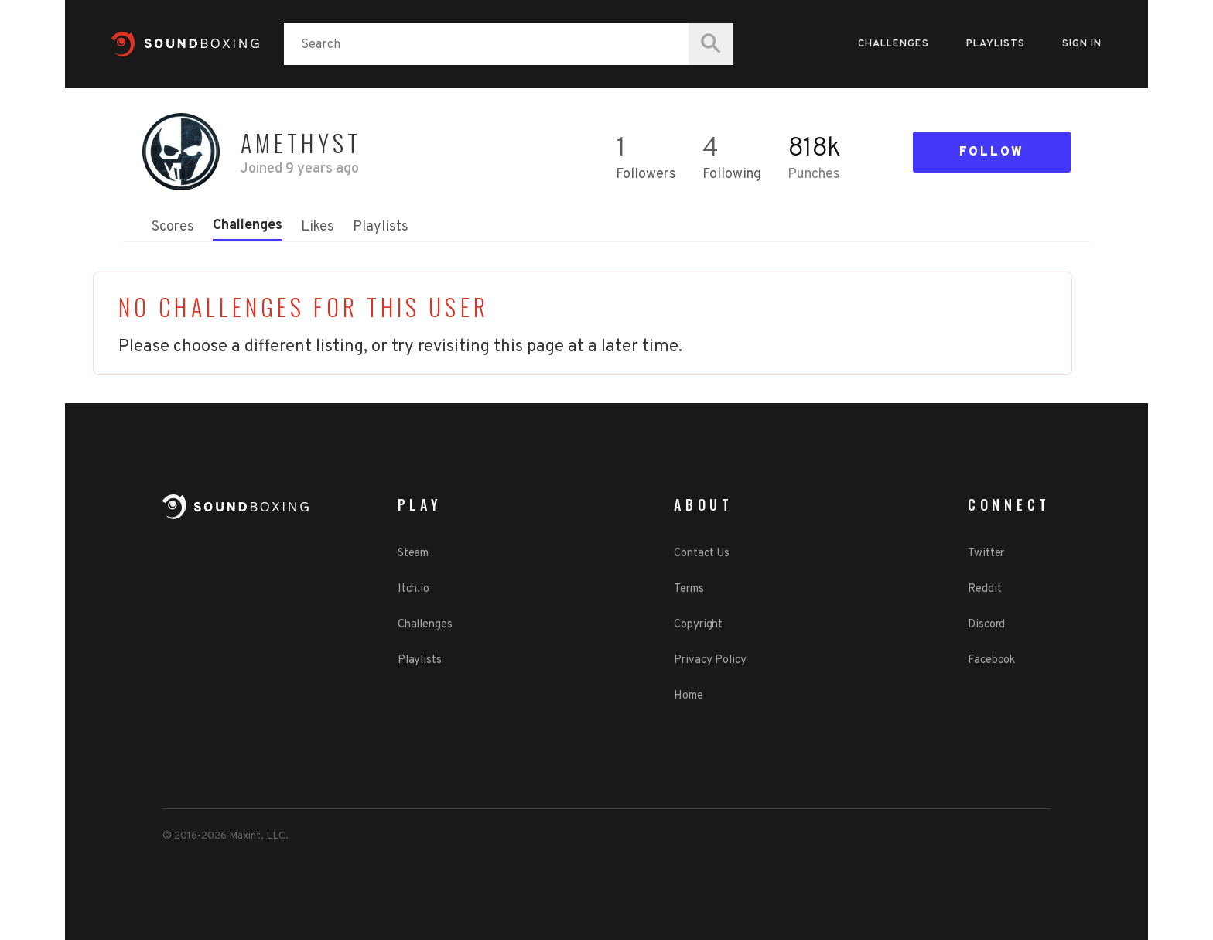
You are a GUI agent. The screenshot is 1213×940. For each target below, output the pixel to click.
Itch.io (413, 589)
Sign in (1082, 44)
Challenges (893, 44)
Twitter (986, 553)
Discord (986, 624)
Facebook (991, 660)
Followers (646, 174)
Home (688, 696)
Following (731, 174)
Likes (317, 227)
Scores (173, 227)
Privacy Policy (710, 660)
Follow (991, 152)
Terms (689, 589)
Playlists (995, 44)
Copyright (698, 624)
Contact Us (702, 553)
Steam (413, 553)
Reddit (984, 589)
